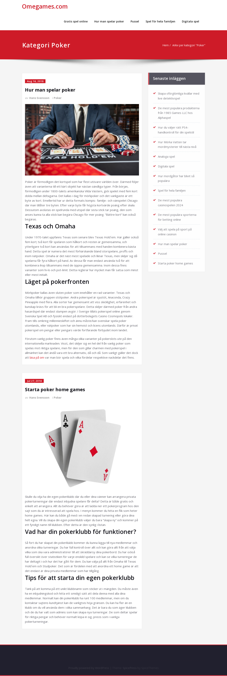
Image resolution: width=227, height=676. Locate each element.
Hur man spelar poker (109, 21)
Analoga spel (166, 154)
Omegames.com (45, 6)
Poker (59, 98)
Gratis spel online (76, 21)
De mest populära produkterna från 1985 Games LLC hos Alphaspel (178, 111)
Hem (164, 45)
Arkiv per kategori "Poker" (189, 45)
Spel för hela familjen (160, 21)
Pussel (135, 21)
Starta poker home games (55, 389)
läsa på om (37, 357)
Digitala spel (190, 21)
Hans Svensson (39, 98)
